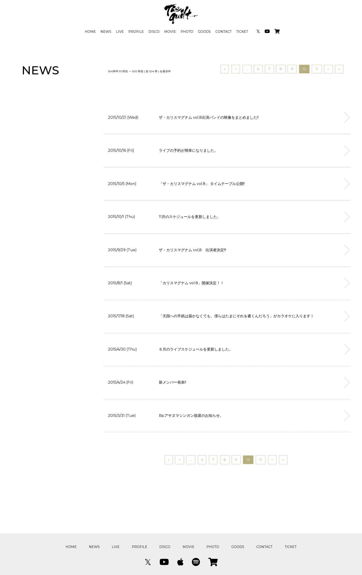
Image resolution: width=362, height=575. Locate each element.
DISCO (154, 32)
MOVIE (170, 32)
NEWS (105, 32)
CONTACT (223, 32)
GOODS (204, 32)
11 (316, 69)
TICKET (242, 32)
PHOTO (187, 32)
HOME (90, 32)
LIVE (120, 32)
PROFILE (136, 32)
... (247, 69)
